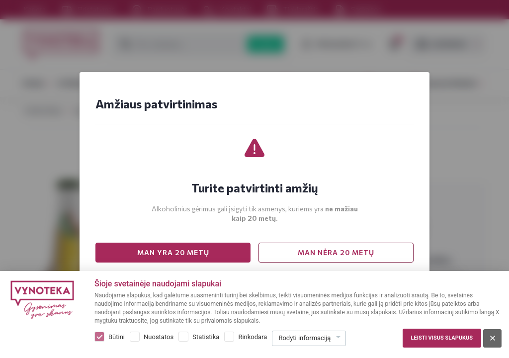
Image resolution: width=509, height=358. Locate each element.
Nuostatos (158, 337)
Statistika (205, 337)
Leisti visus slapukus (442, 338)
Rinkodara (252, 337)
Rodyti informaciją (304, 338)
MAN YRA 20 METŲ (173, 252)
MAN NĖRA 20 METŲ (336, 252)
